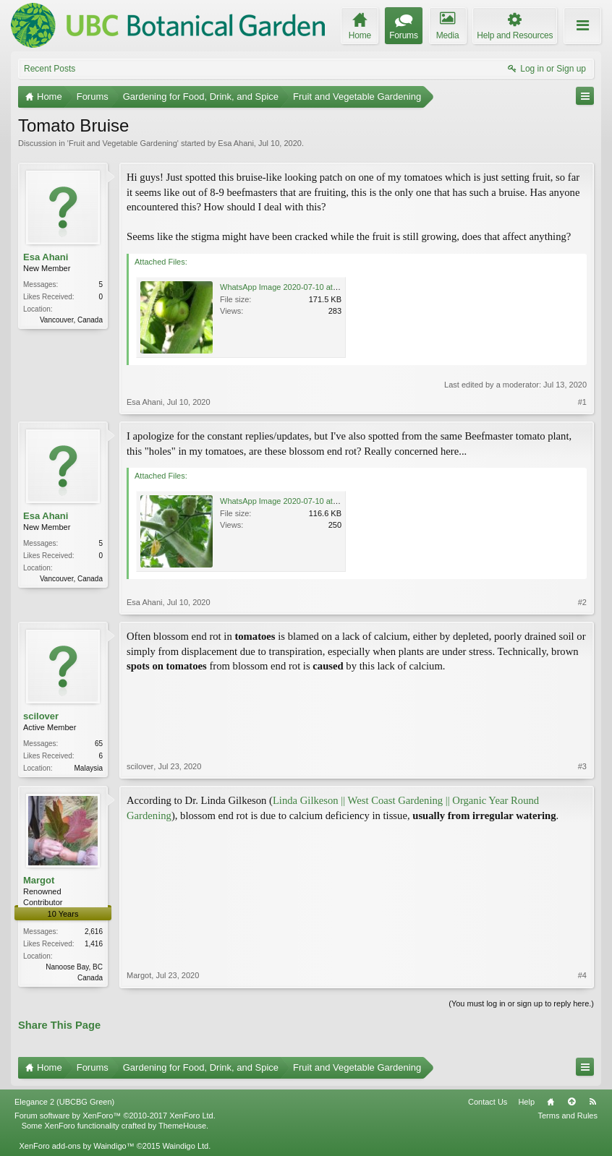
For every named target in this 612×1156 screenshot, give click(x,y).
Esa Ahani (236, 143)
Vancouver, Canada (71, 320)
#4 (582, 975)
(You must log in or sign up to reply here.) (521, 1003)
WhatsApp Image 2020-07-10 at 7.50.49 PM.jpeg (306, 501)
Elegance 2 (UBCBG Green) (64, 1101)
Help (526, 1101)
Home (550, 1102)
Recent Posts (49, 69)
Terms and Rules (567, 1115)
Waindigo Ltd (185, 1146)
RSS (592, 1102)
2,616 (94, 931)
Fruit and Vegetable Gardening (123, 143)
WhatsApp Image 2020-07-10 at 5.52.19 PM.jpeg (306, 287)
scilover (41, 716)
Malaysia (89, 768)
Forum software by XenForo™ (115, 1115)
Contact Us (487, 1101)
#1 (582, 402)
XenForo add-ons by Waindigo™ (76, 1146)
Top (571, 1102)
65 (99, 744)
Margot (38, 880)
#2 (582, 602)
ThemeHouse (182, 1125)
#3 (582, 766)
